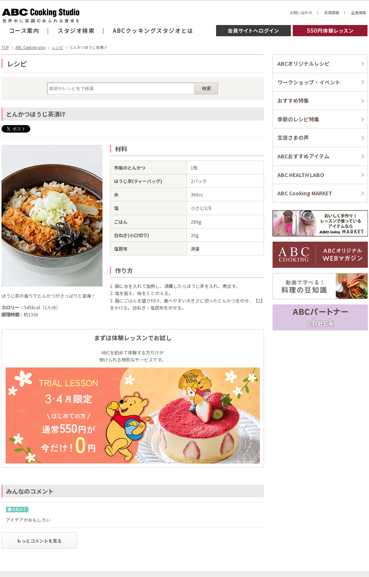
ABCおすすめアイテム (303, 156)
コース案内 (24, 30)
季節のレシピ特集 (298, 119)
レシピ (57, 47)
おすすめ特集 (293, 100)
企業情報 (358, 12)
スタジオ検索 (76, 30)
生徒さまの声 (293, 137)
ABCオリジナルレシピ (303, 63)
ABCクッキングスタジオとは (153, 30)
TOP (5, 47)
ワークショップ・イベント (308, 82)
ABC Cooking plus (30, 47)
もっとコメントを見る (39, 540)
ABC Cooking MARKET (304, 193)
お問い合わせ (301, 12)
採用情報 (331, 12)
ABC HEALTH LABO (300, 175)
